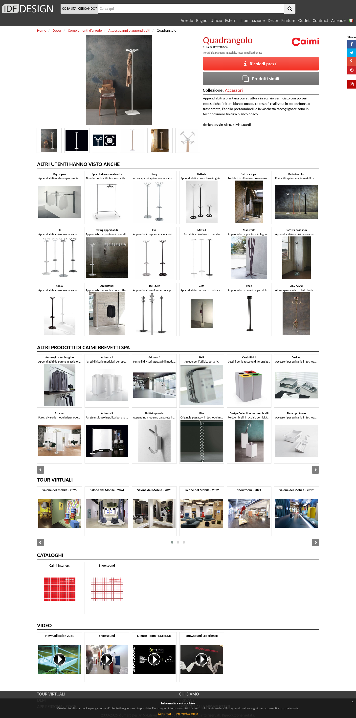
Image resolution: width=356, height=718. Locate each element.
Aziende (338, 20)
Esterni (231, 20)
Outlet (304, 20)
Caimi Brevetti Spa (217, 47)
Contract (320, 20)
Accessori (234, 90)
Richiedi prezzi (261, 64)
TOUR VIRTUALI (51, 694)
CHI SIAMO (189, 694)
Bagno (201, 20)
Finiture (288, 20)
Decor (273, 20)
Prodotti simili (261, 78)
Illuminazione (253, 20)
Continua (164, 714)
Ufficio (216, 20)
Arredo (187, 20)
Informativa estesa (187, 714)
